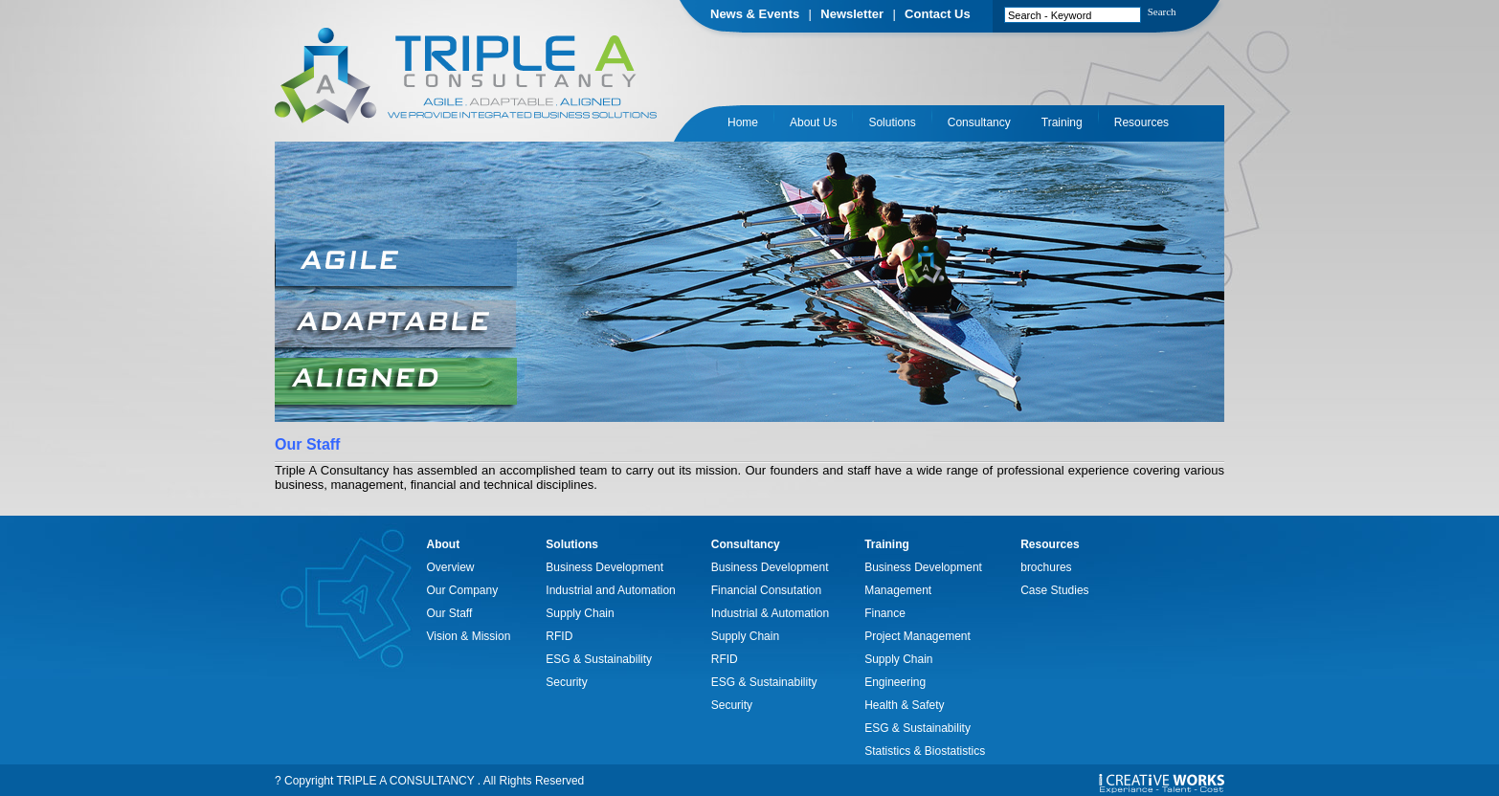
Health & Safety (904, 705)
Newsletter (852, 14)
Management (897, 590)
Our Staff (450, 613)
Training (1062, 122)
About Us (813, 122)
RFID (559, 636)
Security (566, 682)
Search (1162, 11)
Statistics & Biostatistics (924, 751)
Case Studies (1054, 590)
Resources (1141, 122)
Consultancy (979, 122)
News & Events (754, 14)
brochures (1045, 567)
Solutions (891, 122)
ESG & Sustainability (599, 659)
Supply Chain (580, 613)
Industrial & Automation (770, 613)
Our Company (463, 590)
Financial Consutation (766, 590)
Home (742, 122)
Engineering (895, 682)
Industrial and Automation (610, 590)
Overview (451, 567)
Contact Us (938, 14)
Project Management (917, 636)
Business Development (604, 567)
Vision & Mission (469, 636)
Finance (885, 613)
